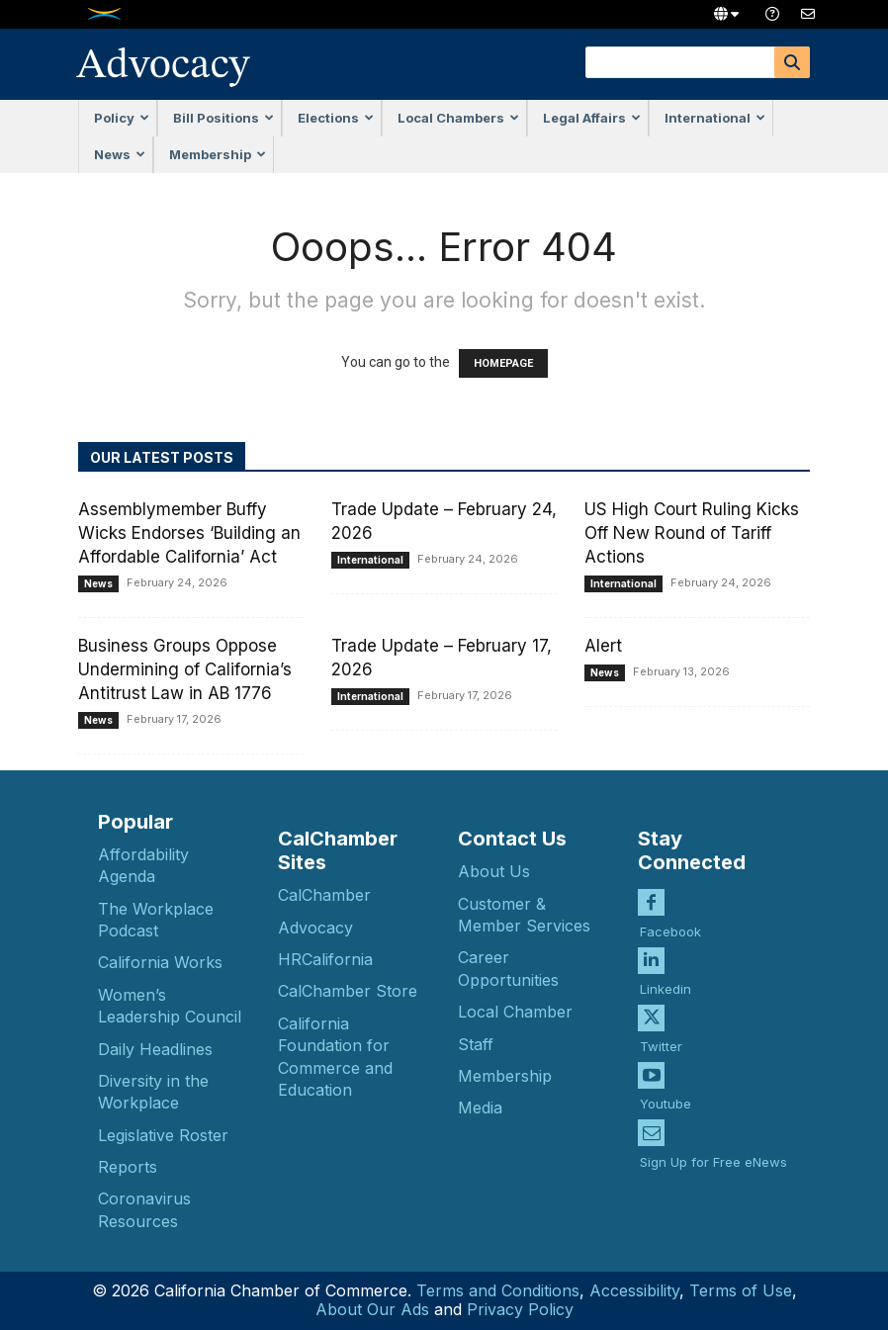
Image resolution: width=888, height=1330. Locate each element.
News (119, 154)
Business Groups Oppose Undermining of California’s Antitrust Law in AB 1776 (185, 669)
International (715, 118)
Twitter (661, 1029)
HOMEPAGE (503, 363)
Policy (121, 118)
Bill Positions (223, 118)
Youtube (665, 1087)
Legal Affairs (592, 118)
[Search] (792, 62)
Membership (217, 154)
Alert (603, 646)
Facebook (670, 914)
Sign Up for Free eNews (713, 1144)
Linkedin (665, 971)
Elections (336, 118)
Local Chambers (458, 118)
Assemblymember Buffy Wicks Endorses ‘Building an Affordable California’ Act (189, 533)
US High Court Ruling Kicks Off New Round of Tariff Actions (691, 533)
